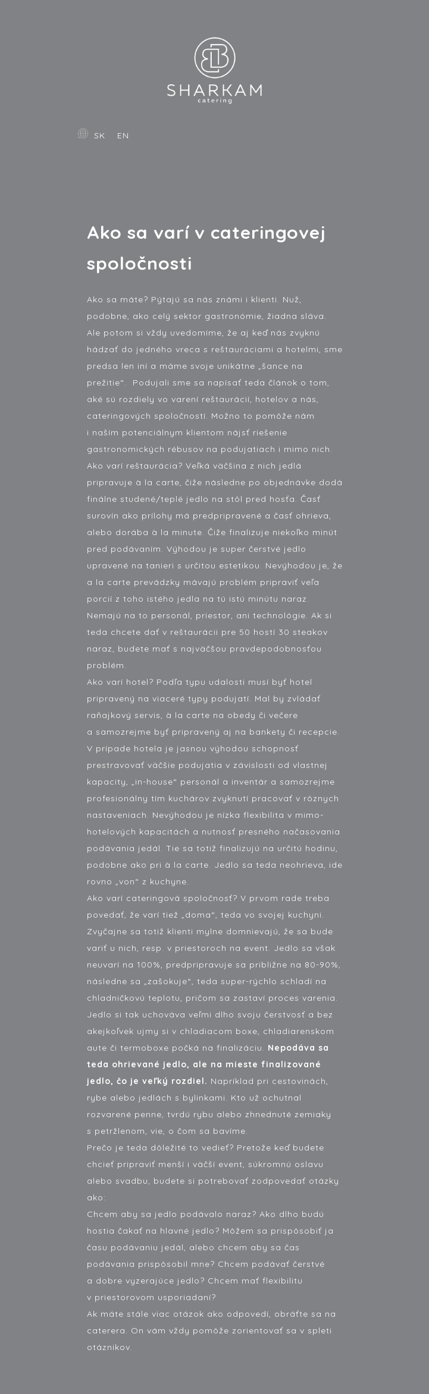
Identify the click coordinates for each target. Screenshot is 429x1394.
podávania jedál (124, 848)
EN (123, 135)
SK (99, 135)
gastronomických (126, 449)
